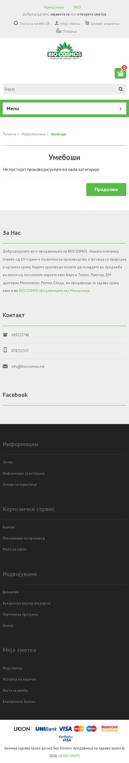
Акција (8, 625)
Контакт (9, 527)
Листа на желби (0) (34, 23)
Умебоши (58, 134)
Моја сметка (70, 23)
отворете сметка (91, 14)
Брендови (11, 592)
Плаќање (70, 31)
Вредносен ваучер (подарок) (27, 603)
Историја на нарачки (19, 679)
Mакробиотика (33, 134)
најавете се (60, 14)
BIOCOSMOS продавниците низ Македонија (54, 290)
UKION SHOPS (69, 756)
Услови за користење (20, 484)
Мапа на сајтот (14, 549)
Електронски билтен (19, 701)
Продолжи (106, 189)
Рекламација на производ (24, 538)
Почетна (9, 134)
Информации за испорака (23, 473)
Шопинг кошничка (105, 23)
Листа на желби (15, 690)
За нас (8, 462)
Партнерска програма (20, 614)
